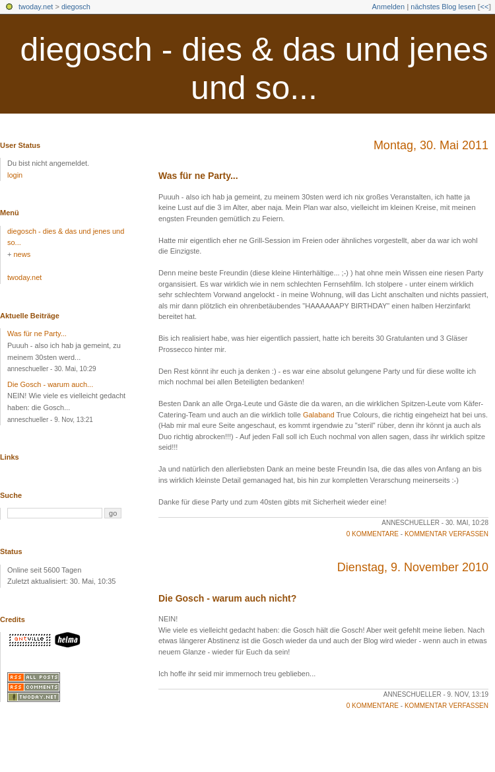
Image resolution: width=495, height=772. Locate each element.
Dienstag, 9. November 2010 (412, 567)
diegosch (75, 7)
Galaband (319, 415)
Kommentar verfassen (446, 534)
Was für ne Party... (198, 175)
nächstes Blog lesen (443, 7)
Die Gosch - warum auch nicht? (227, 598)
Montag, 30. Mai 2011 (431, 145)
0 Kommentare (372, 534)
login (14, 175)
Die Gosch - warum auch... (50, 384)
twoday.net (35, 7)
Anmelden (388, 7)
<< (484, 7)
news (21, 254)
